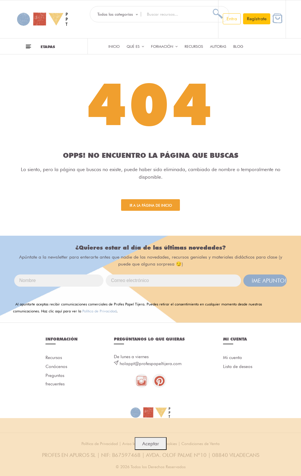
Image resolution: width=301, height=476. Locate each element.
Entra (232, 18)
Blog (238, 46)
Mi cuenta (232, 357)
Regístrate (257, 18)
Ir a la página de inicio (150, 206)
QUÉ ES (135, 46)
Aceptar (150, 443)
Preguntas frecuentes (55, 381)
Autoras (218, 46)
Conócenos (56, 367)
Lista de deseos (237, 367)
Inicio (114, 46)
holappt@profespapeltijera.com (151, 364)
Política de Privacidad (99, 311)
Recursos (194, 46)
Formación (164, 46)
